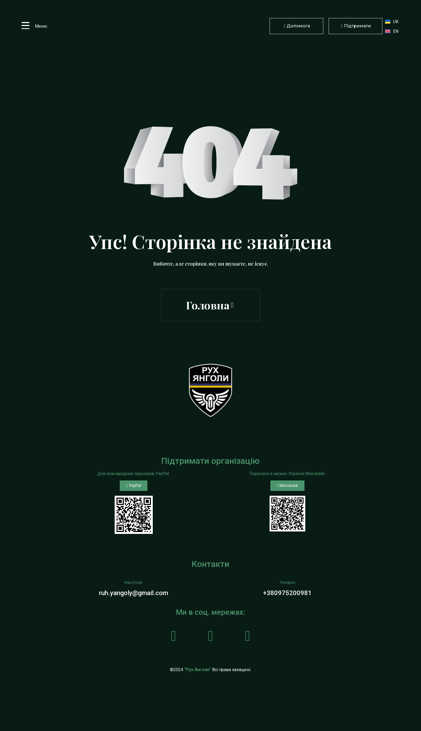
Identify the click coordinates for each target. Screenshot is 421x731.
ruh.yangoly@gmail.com (133, 593)
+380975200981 (287, 593)
